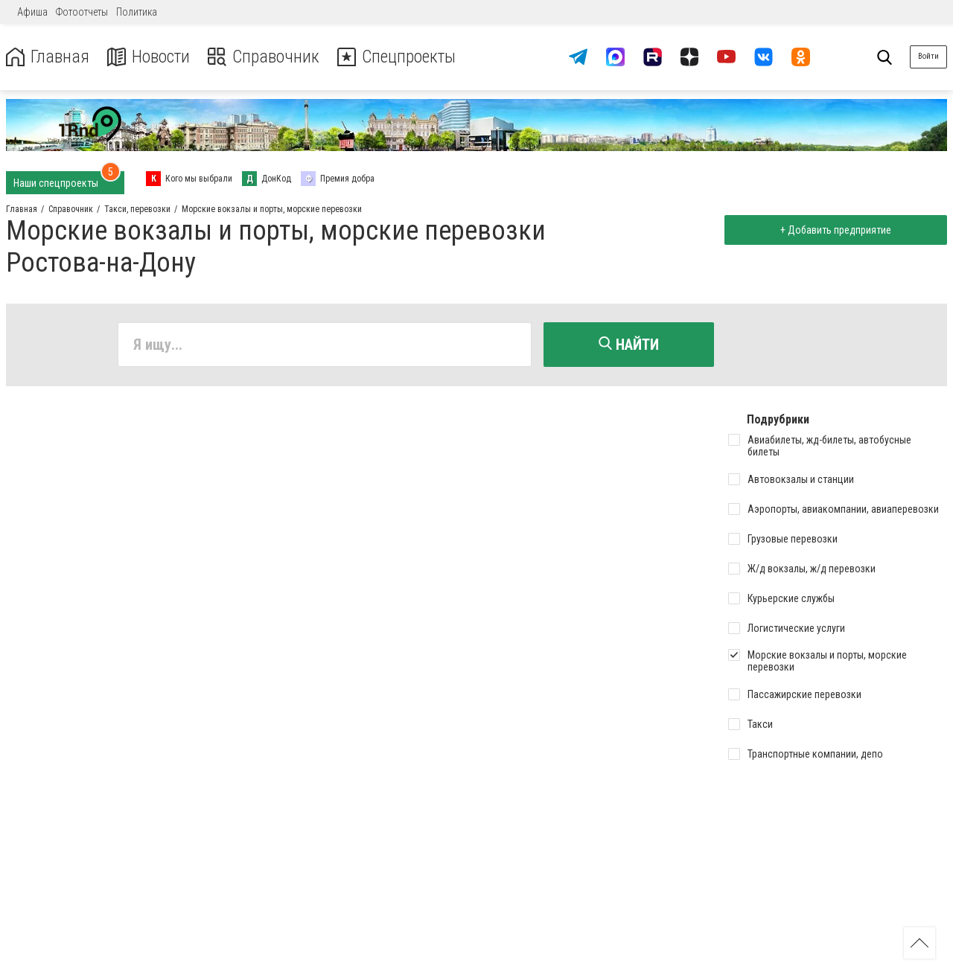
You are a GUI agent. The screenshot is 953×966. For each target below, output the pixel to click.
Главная (47, 57)
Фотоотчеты (82, 12)
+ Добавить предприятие (835, 230)
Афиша (32, 12)
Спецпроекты (398, 57)
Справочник (263, 57)
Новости (148, 57)
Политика (136, 12)
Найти (629, 345)
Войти (928, 56)
